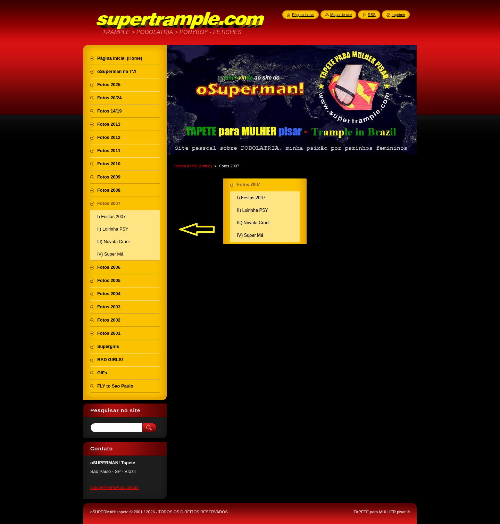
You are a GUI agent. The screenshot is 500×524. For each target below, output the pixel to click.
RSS (371, 15)
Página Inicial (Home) (193, 166)
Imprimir (398, 15)
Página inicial (303, 15)
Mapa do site (341, 15)
